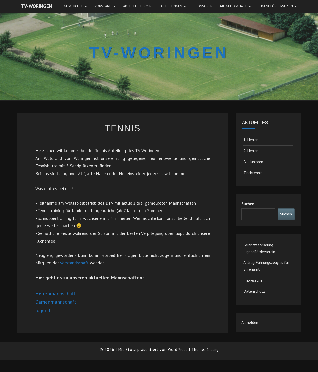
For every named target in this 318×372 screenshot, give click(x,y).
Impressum (252, 280)
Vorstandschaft (74, 263)
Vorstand (103, 6)
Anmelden (249, 322)
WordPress (178, 349)
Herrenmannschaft (55, 293)
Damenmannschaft (55, 302)
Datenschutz (254, 291)
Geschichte (73, 6)
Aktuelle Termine (138, 6)
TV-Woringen (36, 6)
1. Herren (250, 139)
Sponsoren (203, 6)
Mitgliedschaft (233, 6)
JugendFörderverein (276, 6)
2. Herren (250, 150)
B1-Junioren (253, 161)
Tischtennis (252, 172)
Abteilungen (171, 6)
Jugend (42, 310)
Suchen (247, 203)
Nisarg (213, 349)
